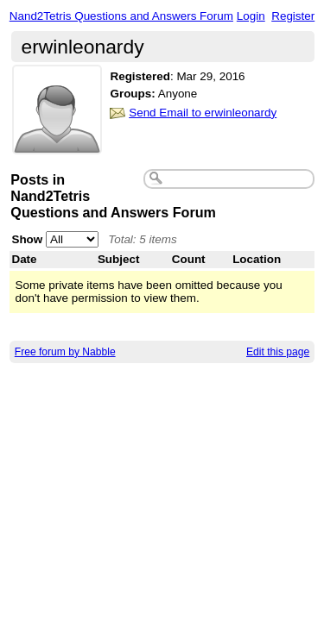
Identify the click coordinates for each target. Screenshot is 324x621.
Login (251, 15)
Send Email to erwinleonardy (202, 112)
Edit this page (277, 352)
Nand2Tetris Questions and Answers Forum (121, 15)
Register (292, 15)
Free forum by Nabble (65, 352)
